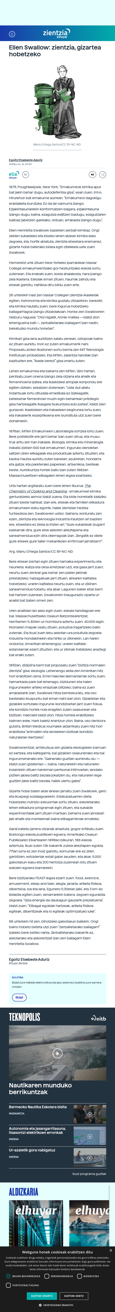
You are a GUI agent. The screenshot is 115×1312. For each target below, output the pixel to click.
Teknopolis (24, 1016)
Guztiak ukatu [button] (74, 1296)
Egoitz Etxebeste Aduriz (25, 160)
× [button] (110, 1250)
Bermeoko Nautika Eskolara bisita (38, 1107)
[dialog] (57, 1279)
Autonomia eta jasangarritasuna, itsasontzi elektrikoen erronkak (37, 1130)
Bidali (19, 997)
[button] (12, 34)
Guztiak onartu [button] (42, 1296)
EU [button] (25, 174)
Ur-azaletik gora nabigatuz (32, 1150)
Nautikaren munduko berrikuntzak (40, 1089)
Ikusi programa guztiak (89, 1174)
